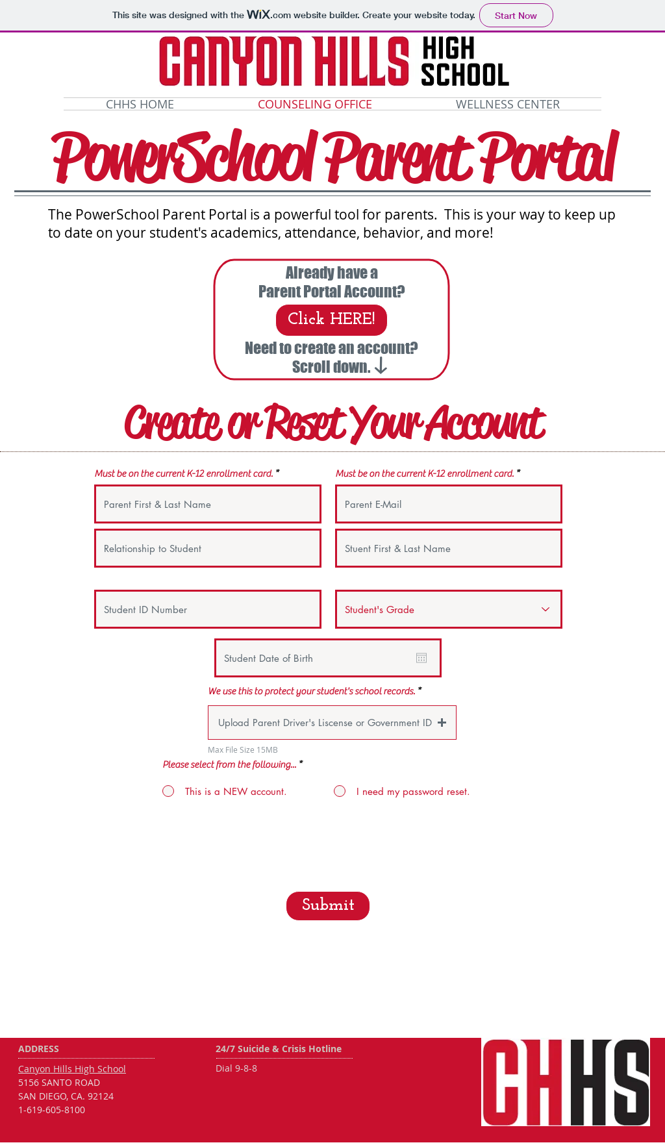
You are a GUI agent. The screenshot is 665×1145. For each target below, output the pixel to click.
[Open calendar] (421, 658)
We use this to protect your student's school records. (311, 691)
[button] (332, 722)
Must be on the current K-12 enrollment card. (183, 474)
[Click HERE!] (331, 320)
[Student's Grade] (448, 609)
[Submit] (328, 906)
